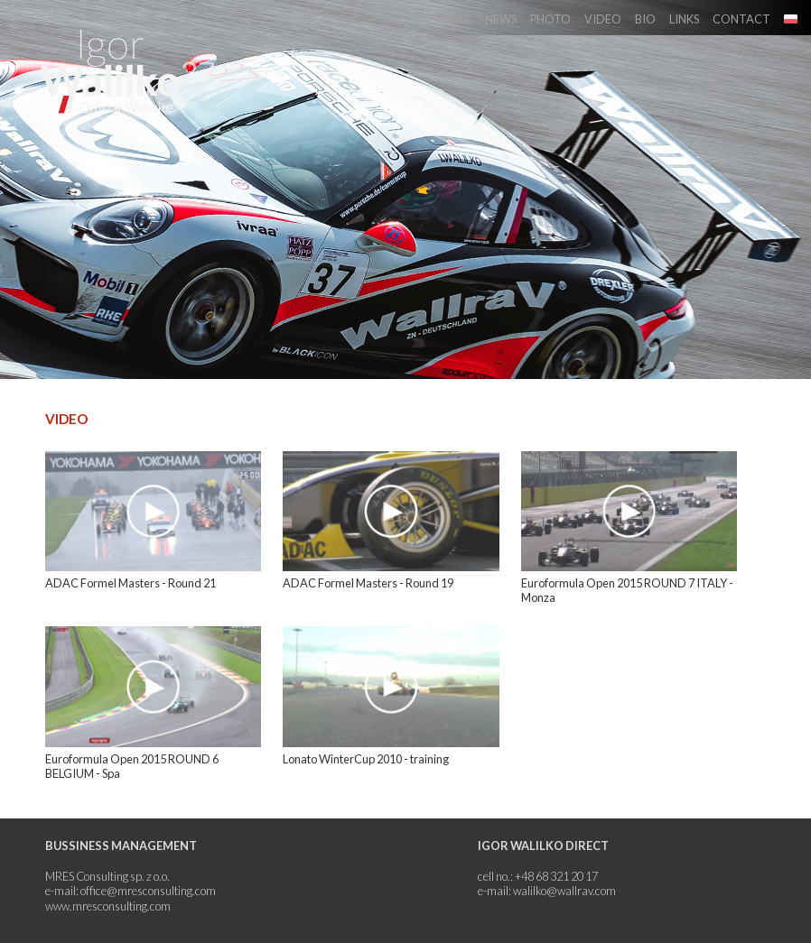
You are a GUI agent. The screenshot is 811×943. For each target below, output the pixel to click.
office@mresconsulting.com (148, 890)
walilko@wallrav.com (564, 890)
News (501, 19)
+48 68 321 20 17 (556, 876)
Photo (550, 19)
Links (684, 19)
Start (453, 19)
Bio (645, 19)
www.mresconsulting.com (108, 906)
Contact (741, 19)
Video (602, 19)
